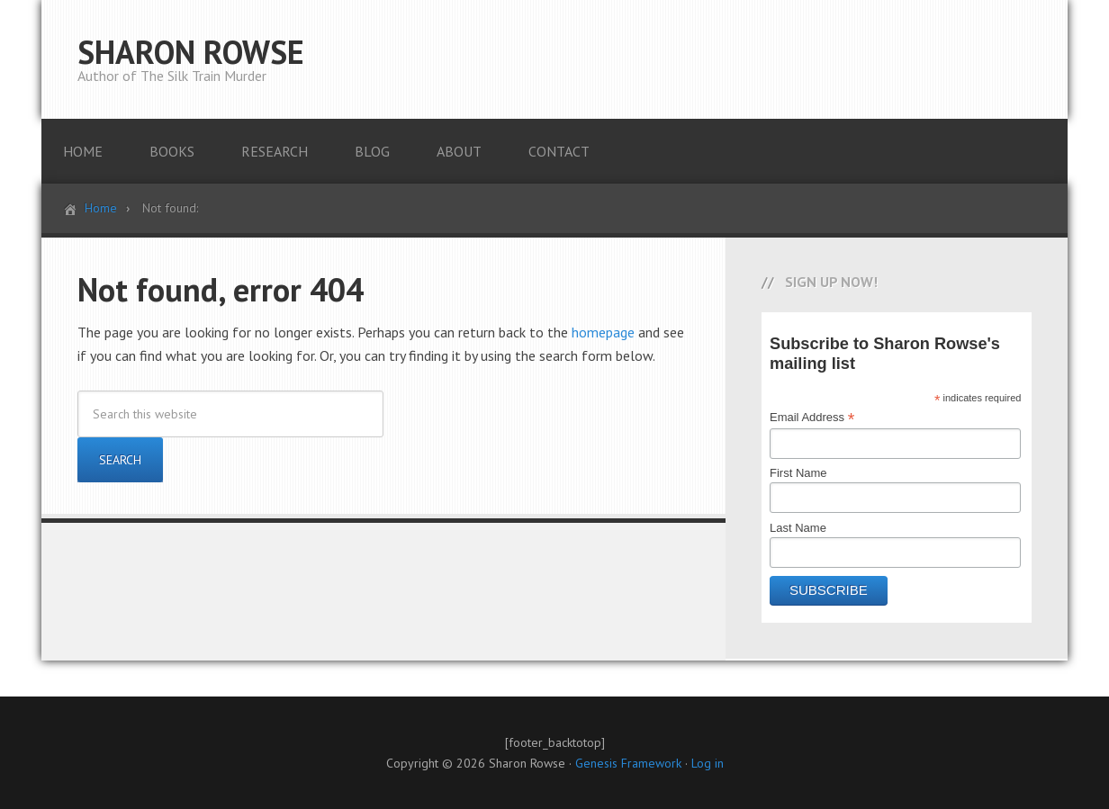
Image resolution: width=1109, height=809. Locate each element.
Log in (707, 763)
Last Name (798, 528)
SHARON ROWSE (190, 52)
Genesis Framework (628, 763)
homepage (603, 332)
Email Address (812, 417)
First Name (798, 473)
